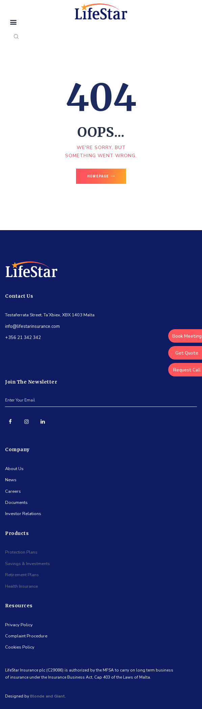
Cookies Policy (19, 647)
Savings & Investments (27, 564)
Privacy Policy (19, 625)
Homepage (98, 176)
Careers (13, 491)
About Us (14, 469)
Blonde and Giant (47, 696)
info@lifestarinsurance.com (32, 326)
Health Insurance (21, 586)
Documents (16, 502)
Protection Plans (21, 552)
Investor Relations (23, 514)
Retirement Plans (22, 575)
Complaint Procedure (26, 636)
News (11, 480)
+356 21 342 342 (23, 338)
